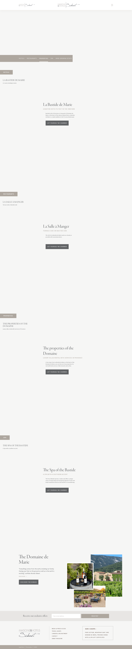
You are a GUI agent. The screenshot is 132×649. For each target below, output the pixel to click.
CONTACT (54, 636)
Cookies (35, 647)
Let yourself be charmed (57, 123)
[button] (105, 5)
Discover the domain (29, 582)
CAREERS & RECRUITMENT (59, 633)
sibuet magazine (57, 638)
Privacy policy (29, 647)
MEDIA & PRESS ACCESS (59, 628)
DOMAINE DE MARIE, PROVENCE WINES (96, 635)
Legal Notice (21, 647)
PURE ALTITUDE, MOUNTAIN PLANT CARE (97, 632)
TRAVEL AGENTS (56, 631)
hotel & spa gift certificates (94, 637)
